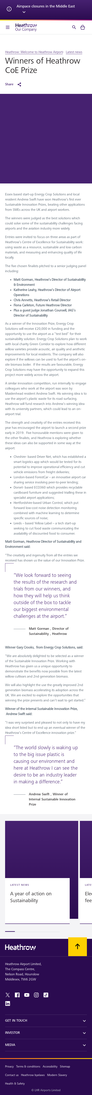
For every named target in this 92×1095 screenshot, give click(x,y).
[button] (41, 870)
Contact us (11, 1075)
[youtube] (26, 995)
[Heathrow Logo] (26, 27)
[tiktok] (45, 995)
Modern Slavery (57, 1075)
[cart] (82, 27)
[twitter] (7, 995)
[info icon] (9, 9)
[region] (46, 876)
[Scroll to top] (77, 946)
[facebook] (17, 995)
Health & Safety (15, 1083)
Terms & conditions (28, 1066)
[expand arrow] (24, 12)
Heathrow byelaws (33, 1075)
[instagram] (36, 995)
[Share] (15, 84)
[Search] (74, 27)
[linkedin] (7, 1003)
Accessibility (50, 1066)
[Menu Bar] (7, 27)
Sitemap (65, 1066)
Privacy (9, 1066)
